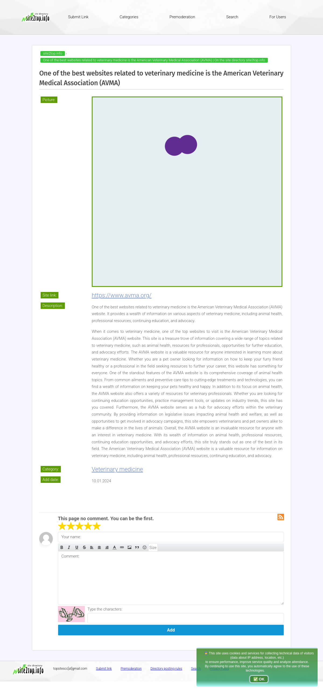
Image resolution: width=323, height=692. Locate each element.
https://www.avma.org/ (122, 295)
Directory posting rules (166, 668)
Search (232, 17)
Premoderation (182, 17)
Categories (129, 17)
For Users (277, 17)
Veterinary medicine (117, 469)
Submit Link (78, 17)
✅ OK (259, 679)
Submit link (104, 668)
